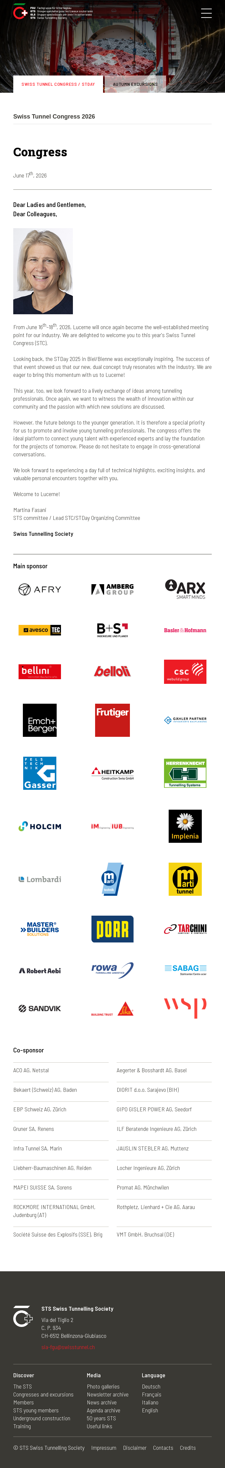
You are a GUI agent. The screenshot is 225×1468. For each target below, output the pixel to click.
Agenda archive (103, 1410)
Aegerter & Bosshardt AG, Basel (152, 1070)
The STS (22, 1386)
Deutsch (151, 1386)
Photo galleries (103, 1386)
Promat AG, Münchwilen (143, 1187)
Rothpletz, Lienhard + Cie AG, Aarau (156, 1206)
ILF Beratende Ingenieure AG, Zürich (157, 1128)
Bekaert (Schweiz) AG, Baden (45, 1089)
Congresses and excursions (43, 1394)
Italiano (150, 1402)
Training (22, 1426)
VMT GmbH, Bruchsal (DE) (145, 1234)
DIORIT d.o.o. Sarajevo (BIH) (148, 1089)
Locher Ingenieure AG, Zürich (148, 1167)
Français (151, 1394)
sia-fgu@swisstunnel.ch (68, 1346)
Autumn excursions (135, 84)
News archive (102, 1402)
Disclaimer (134, 1447)
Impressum (103, 1447)
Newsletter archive (108, 1394)
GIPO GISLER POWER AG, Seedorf (154, 1109)
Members (23, 1402)
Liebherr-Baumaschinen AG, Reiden (52, 1167)
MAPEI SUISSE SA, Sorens (42, 1187)
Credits (188, 1447)
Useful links (99, 1426)
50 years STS (101, 1418)
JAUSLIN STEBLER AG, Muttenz (153, 1148)
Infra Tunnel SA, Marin (37, 1148)
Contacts (163, 1447)
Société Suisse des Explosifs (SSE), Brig (57, 1234)
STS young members (36, 1410)
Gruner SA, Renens (33, 1128)
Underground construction (41, 1418)
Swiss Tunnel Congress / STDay (58, 84)
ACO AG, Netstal (31, 1070)
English (150, 1410)
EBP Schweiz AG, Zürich (39, 1109)
